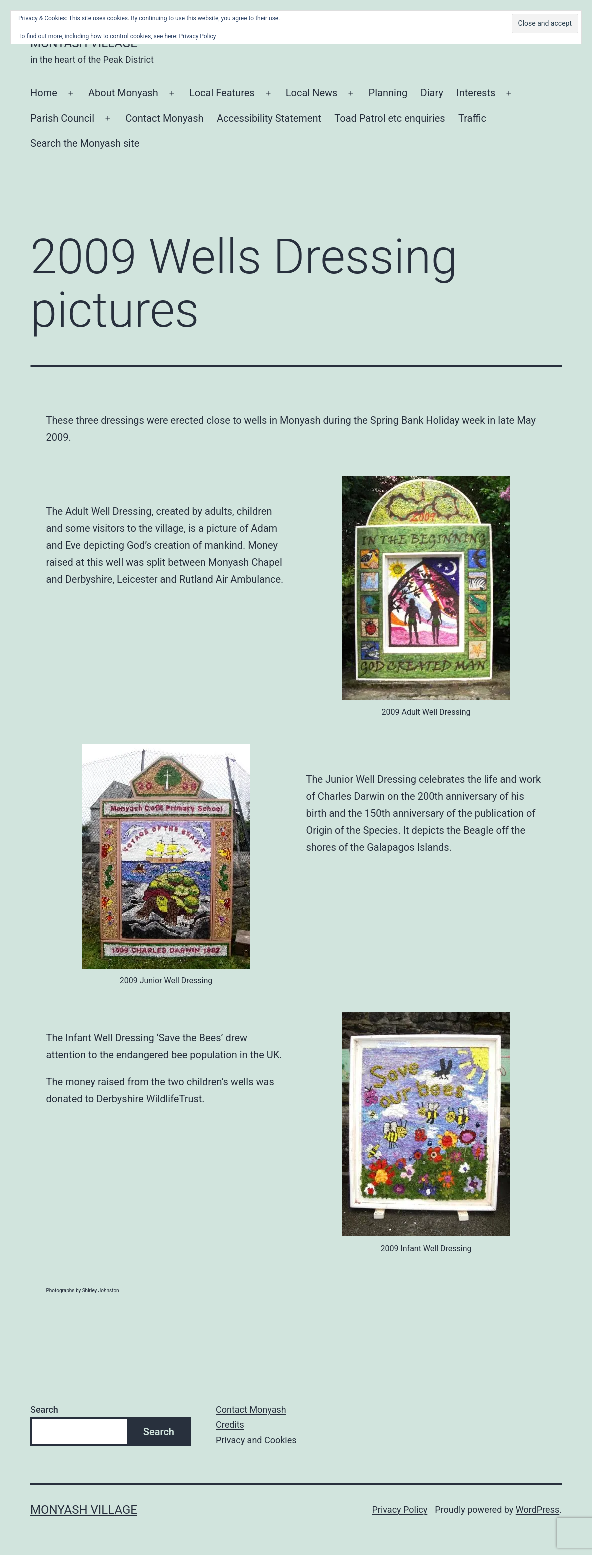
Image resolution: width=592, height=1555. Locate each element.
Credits (230, 1424)
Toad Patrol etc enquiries (389, 118)
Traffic (472, 118)
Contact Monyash (164, 118)
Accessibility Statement (269, 118)
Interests (475, 93)
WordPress (537, 1509)
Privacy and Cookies (256, 1440)
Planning (388, 93)
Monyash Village (83, 1510)
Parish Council (62, 118)
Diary (432, 93)
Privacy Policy (399, 1509)
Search (44, 1409)
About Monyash (123, 93)
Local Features (222, 93)
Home (43, 93)
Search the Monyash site (84, 143)
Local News (312, 93)
